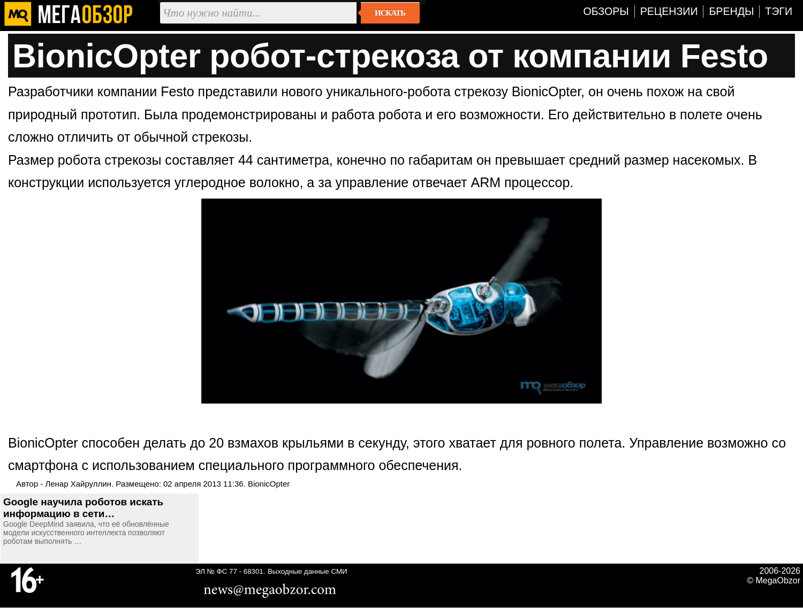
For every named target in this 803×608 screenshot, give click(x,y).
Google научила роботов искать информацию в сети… (83, 507)
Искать (390, 13)
